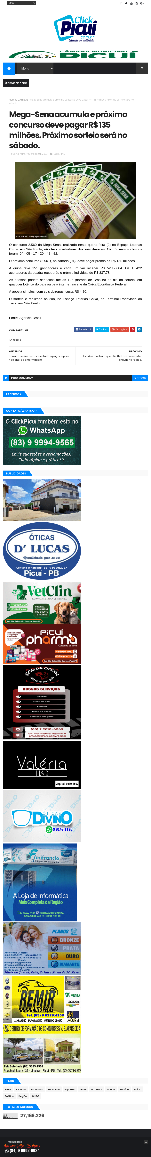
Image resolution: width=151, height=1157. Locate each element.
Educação (54, 1089)
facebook (140, 378)
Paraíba (124, 1089)
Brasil (8, 1089)
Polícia (137, 1089)
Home (12, 99)
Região (23, 1096)
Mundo (111, 1089)
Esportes (70, 1089)
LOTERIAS (23, 99)
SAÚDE (35, 1096)
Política (9, 1096)
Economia (37, 1089)
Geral (83, 1089)
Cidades (21, 1089)
